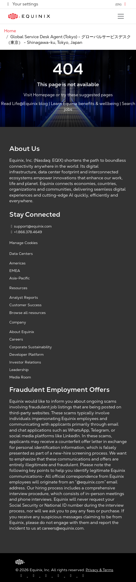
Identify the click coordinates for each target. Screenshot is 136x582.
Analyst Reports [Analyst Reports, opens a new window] (23, 297)
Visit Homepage (39, 95)
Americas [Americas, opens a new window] (17, 263)
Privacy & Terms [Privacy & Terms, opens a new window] (99, 570)
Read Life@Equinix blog (24, 103)
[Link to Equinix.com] (29, 16)
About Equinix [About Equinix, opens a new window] (21, 331)
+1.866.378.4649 (25, 232)
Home (10, 31)
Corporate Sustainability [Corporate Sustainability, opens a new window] (30, 347)
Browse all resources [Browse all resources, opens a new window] (27, 312)
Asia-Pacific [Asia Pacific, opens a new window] (19, 278)
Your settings (22, 4)
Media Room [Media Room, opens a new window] (20, 377)
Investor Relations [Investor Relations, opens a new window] (25, 362)
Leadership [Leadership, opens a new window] (19, 369)
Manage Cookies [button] (23, 242)
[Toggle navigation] (121, 16)
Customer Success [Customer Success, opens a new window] (25, 305)
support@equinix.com (30, 226)
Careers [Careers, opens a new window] (16, 339)
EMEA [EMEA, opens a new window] (14, 270)
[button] (121, 4)
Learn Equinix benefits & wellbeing (85, 103)
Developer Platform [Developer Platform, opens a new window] (26, 354)
